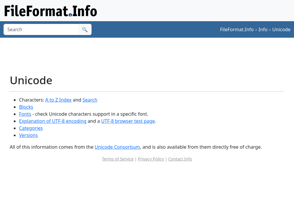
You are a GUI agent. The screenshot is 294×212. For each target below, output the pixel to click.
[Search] (41, 29)
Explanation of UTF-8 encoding (52, 121)
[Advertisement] (150, 55)
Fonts (25, 114)
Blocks (26, 107)
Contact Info (180, 159)
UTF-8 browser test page (128, 121)
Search (89, 100)
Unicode (281, 29)
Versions (28, 135)
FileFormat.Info (237, 29)
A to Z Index (58, 100)
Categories (31, 128)
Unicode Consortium (117, 147)
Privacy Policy (151, 159)
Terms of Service (118, 159)
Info (263, 29)
